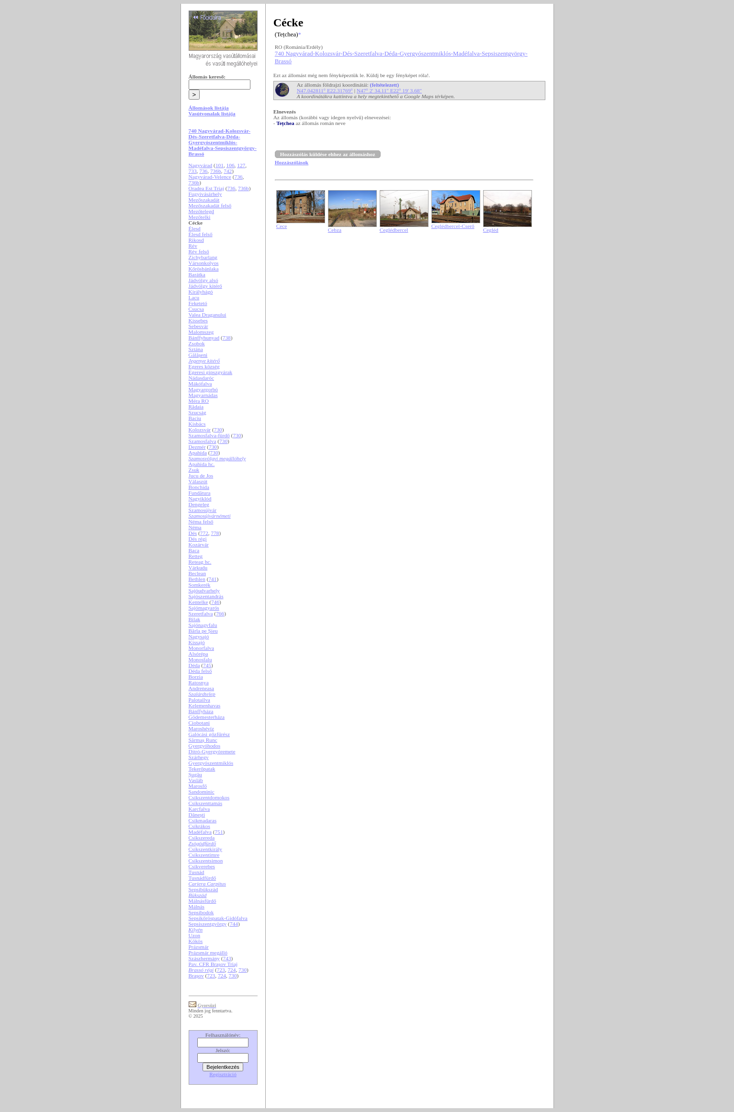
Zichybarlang (203, 257)
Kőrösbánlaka (204, 269)
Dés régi (198, 539)
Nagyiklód (200, 498)
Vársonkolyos (204, 263)
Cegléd (490, 230)
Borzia (196, 677)
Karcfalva (199, 809)
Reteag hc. (200, 562)
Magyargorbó (203, 389)
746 (215, 602)
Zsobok (197, 343)
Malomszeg (201, 332)
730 (218, 429)
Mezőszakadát (204, 200)
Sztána (196, 349)
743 (227, 958)
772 (204, 533)
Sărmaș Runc (203, 740)
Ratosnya (199, 682)
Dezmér (197, 447)
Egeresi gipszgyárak (211, 372)
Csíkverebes (202, 866)
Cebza (334, 230)
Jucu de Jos (201, 475)
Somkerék (200, 585)
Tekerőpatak (202, 769)
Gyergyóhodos (205, 746)
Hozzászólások (291, 162)
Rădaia (196, 406)
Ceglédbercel (394, 230)
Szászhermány (204, 958)
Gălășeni (198, 355)
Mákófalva (200, 383)
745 (207, 665)
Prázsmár (199, 947)
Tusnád (196, 872)
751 (219, 832)
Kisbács (197, 424)
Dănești (197, 814)
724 (231, 970)
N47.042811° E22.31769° (325, 90)
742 (228, 171)
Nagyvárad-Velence (210, 177)
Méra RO (199, 401)
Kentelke (198, 602)
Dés (193, 533)
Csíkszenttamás (205, 803)
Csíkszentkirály (205, 849)
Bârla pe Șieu (203, 631)
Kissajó (197, 642)
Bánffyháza (201, 711)
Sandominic (202, 791)
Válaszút (198, 481)
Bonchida (199, 487)
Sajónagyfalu (203, 625)
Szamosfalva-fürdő (209, 435)
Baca (194, 550)
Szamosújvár (203, 510)
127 (241, 165)
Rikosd (196, 240)
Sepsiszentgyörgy (208, 924)
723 (221, 970)
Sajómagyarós (204, 608)
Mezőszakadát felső (210, 205)
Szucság (197, 412)
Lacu (194, 297)
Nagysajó (199, 636)
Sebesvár (198, 326)
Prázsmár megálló (208, 952)
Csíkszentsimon (206, 860)
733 (193, 171)
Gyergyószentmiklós (211, 763)
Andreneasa (201, 688)
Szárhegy (199, 757)
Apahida (198, 452)
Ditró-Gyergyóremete (212, 751)
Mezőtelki (200, 217)
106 (230, 165)
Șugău (195, 774)
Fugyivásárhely (205, 194)
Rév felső (199, 251)
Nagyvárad (201, 165)
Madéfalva (200, 832)
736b (215, 171)
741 (212, 579)
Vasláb (196, 780)
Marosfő (198, 786)
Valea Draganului (207, 315)
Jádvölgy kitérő (205, 286)
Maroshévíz (201, 728)
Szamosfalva (202, 441)
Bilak (195, 619)
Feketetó (198, 303)
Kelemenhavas (205, 705)
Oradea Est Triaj (206, 188)
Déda (194, 665)
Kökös (196, 941)
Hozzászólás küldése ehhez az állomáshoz (327, 154)
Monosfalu (200, 659)
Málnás (196, 906)
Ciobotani (199, 723)
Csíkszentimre (204, 855)
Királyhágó (201, 292)
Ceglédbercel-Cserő (452, 226)
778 (215, 533)
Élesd (195, 228)
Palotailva (199, 700)
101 (219, 165)
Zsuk (194, 470)
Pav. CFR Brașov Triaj (213, 964)
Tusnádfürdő (202, 878)
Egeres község (204, 366)
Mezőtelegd (201, 211)
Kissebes (198, 320)
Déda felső (200, 671)
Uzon (195, 935)
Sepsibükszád (203, 889)
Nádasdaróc (201, 378)
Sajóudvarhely (204, 590)
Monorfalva (201, 648)
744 (234, 924)
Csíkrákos (199, 826)
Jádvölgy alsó (203, 280)
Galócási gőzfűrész (209, 734)
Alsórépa (198, 654)
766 (220, 613)
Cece (281, 226)
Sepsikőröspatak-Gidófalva (218, 918)
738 (227, 337)
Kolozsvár (200, 429)
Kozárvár (199, 544)
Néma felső (201, 521)
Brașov (196, 975)
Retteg (196, 556)
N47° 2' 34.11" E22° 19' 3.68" (389, 90)
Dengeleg (199, 504)
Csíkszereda (202, 837)
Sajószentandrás (206, 596)
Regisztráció (223, 1074)
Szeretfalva (201, 613)
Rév (193, 246)
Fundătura (200, 493)
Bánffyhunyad (204, 337)
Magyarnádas (203, 395)
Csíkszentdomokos (209, 797)
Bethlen (197, 579)
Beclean (197, 573)
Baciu (195, 418)
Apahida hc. (202, 464)
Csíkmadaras (203, 820)
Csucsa (196, 309)
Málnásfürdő (202, 901)
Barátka (197, 274)
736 (203, 171)
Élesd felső (201, 234)
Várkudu (198, 567)
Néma (195, 527)
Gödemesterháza (207, 717)
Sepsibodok (201, 912)
